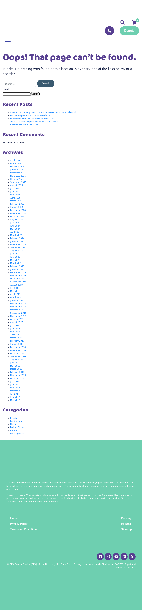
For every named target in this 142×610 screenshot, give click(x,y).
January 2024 (16, 242)
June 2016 (15, 363)
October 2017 (17, 319)
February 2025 (17, 204)
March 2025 (16, 201)
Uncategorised (17, 434)
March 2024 (16, 235)
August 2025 (16, 185)
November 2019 (18, 276)
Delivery (126, 518)
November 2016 (18, 351)
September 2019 (18, 282)
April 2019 (15, 294)
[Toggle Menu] (8, 41)
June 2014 (15, 397)
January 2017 (16, 344)
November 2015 (18, 375)
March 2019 (16, 298)
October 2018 (17, 310)
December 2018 (18, 304)
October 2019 (17, 279)
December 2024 (18, 210)
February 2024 (17, 238)
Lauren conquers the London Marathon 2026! (32, 119)
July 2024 (14, 223)
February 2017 (17, 341)
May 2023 (15, 260)
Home (14, 518)
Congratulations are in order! (24, 125)
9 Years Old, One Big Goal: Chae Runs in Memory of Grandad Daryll (43, 113)
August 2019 (16, 285)
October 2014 (17, 391)
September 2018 (18, 313)
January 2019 (16, 301)
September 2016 (18, 357)
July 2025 (14, 189)
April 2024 (15, 232)
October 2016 (17, 354)
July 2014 (14, 394)
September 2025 (18, 182)
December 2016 (18, 347)
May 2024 (15, 229)
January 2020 (16, 270)
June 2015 (15, 385)
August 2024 (16, 220)
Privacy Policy (19, 524)
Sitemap (126, 529)
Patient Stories (17, 427)
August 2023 (16, 251)
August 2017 (16, 322)
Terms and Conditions (23, 529)
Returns (126, 524)
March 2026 (16, 164)
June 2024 (15, 226)
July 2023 (14, 254)
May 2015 (15, 388)
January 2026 (16, 170)
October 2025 (17, 179)
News (13, 424)
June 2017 (15, 329)
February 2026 (17, 167)
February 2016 (17, 372)
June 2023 (15, 257)
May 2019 (15, 291)
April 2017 (15, 335)
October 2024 (17, 217)
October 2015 (17, 379)
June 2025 (15, 192)
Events (13, 418)
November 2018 (18, 307)
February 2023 (17, 266)
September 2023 (18, 248)
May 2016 (15, 366)
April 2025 (15, 198)
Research (14, 431)
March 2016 (16, 369)
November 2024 (18, 214)
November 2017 (18, 316)
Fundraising (16, 421)
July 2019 (14, 288)
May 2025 (15, 195)
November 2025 (18, 176)
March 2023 (16, 263)
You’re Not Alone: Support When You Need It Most (34, 122)
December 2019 (18, 273)
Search (6, 89)
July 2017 (14, 326)
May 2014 (15, 400)
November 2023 (18, 245)
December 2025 (18, 173)
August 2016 (16, 360)
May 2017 (15, 332)
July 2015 (14, 382)
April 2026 (15, 161)
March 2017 (16, 338)
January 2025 (16, 207)
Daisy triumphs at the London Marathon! (30, 116)
